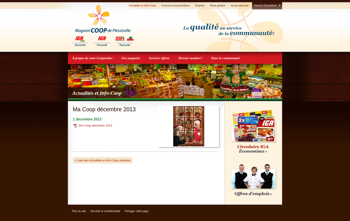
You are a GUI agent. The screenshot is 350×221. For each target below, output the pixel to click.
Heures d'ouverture (265, 5)
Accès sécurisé (240, 5)
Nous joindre (217, 5)
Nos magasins (130, 58)
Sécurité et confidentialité (105, 211)
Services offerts (159, 58)
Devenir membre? (190, 58)
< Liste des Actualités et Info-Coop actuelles (102, 160)
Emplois (200, 5)
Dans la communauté (225, 58)
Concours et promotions (175, 5)
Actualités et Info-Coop (142, 5)
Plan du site (79, 211)
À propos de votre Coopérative (92, 58)
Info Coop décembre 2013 (95, 125)
